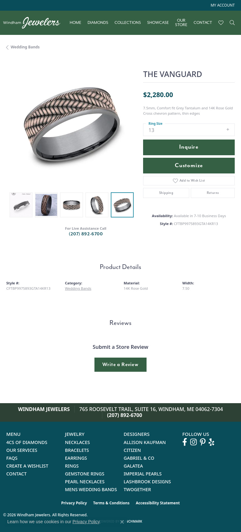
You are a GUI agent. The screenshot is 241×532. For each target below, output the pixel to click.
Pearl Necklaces (84, 482)
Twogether (137, 489)
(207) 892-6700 (86, 234)
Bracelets (77, 450)
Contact (203, 22)
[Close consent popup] (122, 522)
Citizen (132, 450)
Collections (128, 22)
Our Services (21, 450)
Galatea (133, 466)
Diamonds (98, 22)
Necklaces (77, 442)
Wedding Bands (25, 47)
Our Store (181, 22)
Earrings (76, 458)
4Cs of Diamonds (26, 442)
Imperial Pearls (143, 474)
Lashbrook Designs (147, 482)
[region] (71, 123)
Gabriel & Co (139, 458)
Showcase (158, 22)
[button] (222, 5)
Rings (72, 466)
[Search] (232, 22)
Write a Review (120, 364)
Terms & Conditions (111, 503)
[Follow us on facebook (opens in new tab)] (184, 442)
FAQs (12, 458)
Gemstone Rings (84, 474)
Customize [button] (189, 165)
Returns (213, 193)
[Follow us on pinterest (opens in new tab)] (203, 442)
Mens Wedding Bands (91, 489)
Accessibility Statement (158, 503)
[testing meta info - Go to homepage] (35, 23)
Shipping (166, 193)
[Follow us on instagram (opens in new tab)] (193, 442)
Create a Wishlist (27, 466)
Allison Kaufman (145, 442)
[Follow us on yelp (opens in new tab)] (211, 442)
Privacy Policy (74, 503)
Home (75, 22)
